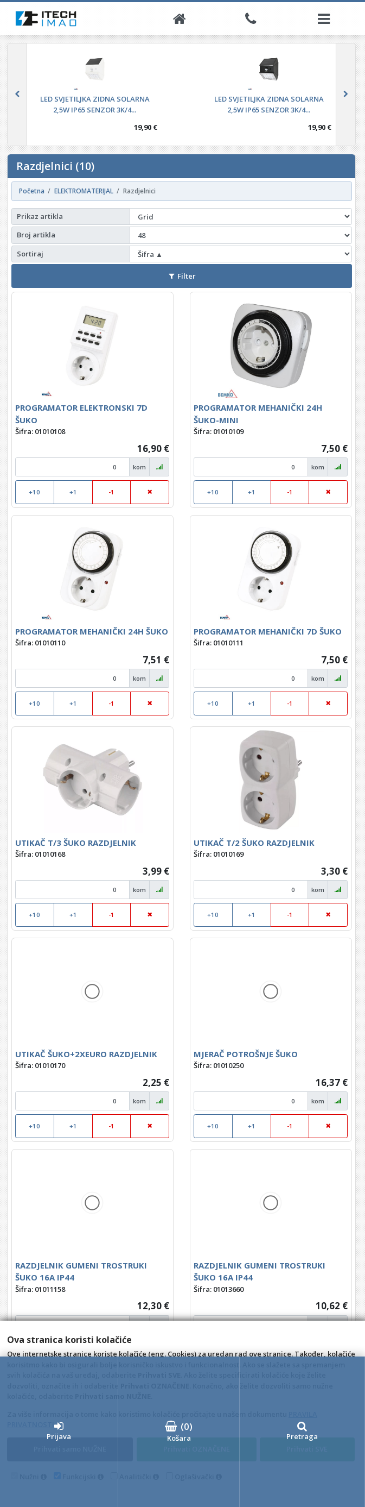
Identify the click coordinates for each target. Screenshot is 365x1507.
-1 (111, 492)
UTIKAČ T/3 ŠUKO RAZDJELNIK (75, 842)
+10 (34, 492)
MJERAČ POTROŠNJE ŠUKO (246, 1053)
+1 (73, 492)
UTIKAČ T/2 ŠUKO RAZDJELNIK (254, 842)
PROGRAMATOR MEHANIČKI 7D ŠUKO (268, 631)
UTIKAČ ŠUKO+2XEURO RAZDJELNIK (86, 1053)
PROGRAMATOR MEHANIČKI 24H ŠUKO (91, 631)
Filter (182, 276)
